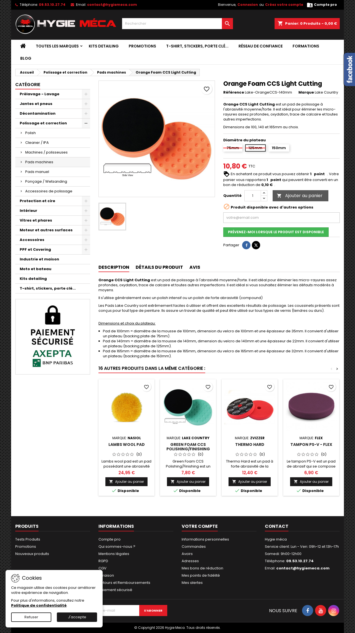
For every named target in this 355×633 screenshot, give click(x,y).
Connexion (247, 4)
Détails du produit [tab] (159, 267)
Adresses (190, 561)
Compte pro (109, 539)
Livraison (106, 575)
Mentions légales (113, 553)
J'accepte (77, 617)
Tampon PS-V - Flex (311, 444)
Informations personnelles (205, 539)
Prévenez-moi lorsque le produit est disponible (276, 232)
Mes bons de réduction (202, 568)
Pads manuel (37, 171)
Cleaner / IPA (37, 142)
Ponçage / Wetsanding (46, 181)
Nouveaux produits (32, 553)
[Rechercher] (177, 23)
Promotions (142, 46)
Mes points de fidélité (201, 575)
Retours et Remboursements (124, 582)
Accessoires (32, 239)
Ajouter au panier (300, 195)
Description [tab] (113, 267)
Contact (276, 526)
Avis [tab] (194, 267)
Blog (25, 58)
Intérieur (28, 210)
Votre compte (200, 526)
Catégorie (27, 84)
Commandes (194, 546)
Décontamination (37, 113)
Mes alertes (192, 582)
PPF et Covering (35, 249)
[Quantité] (252, 195)
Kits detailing (104, 46)
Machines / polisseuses (46, 152)
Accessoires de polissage (48, 191)
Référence (233, 92)
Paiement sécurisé (115, 589)
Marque (306, 92)
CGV (102, 568)
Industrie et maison (39, 259)
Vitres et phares (36, 220)
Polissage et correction (43, 123)
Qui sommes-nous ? (116, 546)
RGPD (103, 561)
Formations (306, 46)
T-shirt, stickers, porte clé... (197, 46)
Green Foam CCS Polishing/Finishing (188, 447)
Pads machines (39, 162)
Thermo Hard (249, 444)
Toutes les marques (57, 46)
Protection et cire (37, 201)
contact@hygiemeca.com (112, 4)
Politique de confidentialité (39, 605)
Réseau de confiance (261, 46)
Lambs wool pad (126, 444)
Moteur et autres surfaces (46, 230)
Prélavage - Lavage (39, 94)
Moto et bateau (35, 269)
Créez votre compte (284, 4)
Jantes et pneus (36, 103)
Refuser (31, 617)
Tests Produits (27, 539)
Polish (30, 132)
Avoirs (187, 553)
